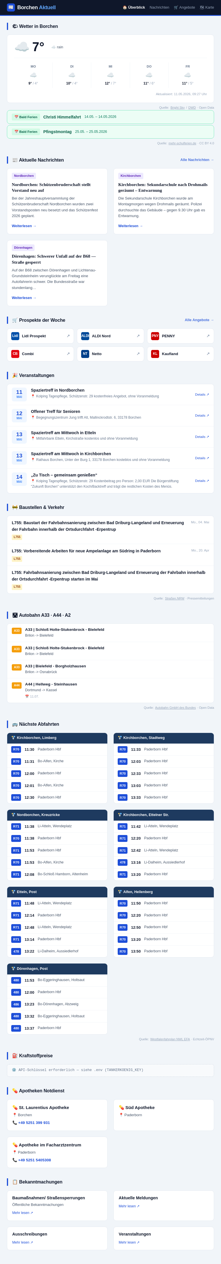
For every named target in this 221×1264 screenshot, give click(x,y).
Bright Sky (177, 107)
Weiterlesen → (24, 226)
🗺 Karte (207, 7)
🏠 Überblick (134, 7)
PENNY (180, 336)
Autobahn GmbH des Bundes (175, 707)
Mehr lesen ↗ (22, 1213)
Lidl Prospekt (40, 336)
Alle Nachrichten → (197, 160)
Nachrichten (159, 7)
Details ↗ (202, 394)
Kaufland (180, 354)
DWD (192, 107)
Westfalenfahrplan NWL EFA (170, 1039)
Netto (110, 354)
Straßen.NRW (174, 598)
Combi (40, 354)
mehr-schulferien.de (182, 143)
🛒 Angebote (184, 7)
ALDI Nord (110, 336)
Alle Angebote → (199, 320)
